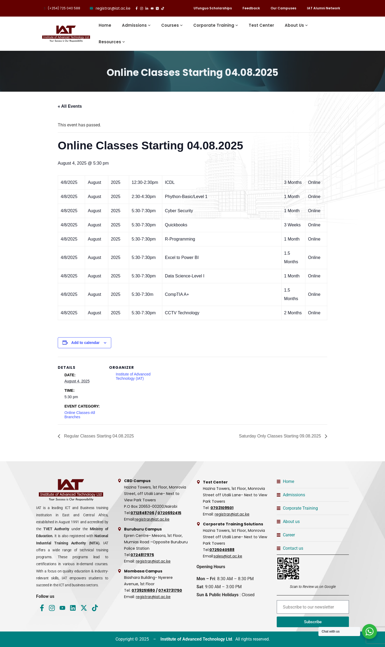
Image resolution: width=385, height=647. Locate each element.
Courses (170, 25)
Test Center (261, 25)
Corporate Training (213, 25)
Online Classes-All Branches (79, 414)
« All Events (70, 106)
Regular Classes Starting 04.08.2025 (98, 436)
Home (105, 25)
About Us (294, 25)
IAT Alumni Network (323, 8)
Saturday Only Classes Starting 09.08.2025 (280, 436)
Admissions (134, 25)
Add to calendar (85, 342)
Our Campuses (283, 8)
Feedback (251, 8)
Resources (110, 42)
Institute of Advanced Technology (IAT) (133, 376)
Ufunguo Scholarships (213, 8)
